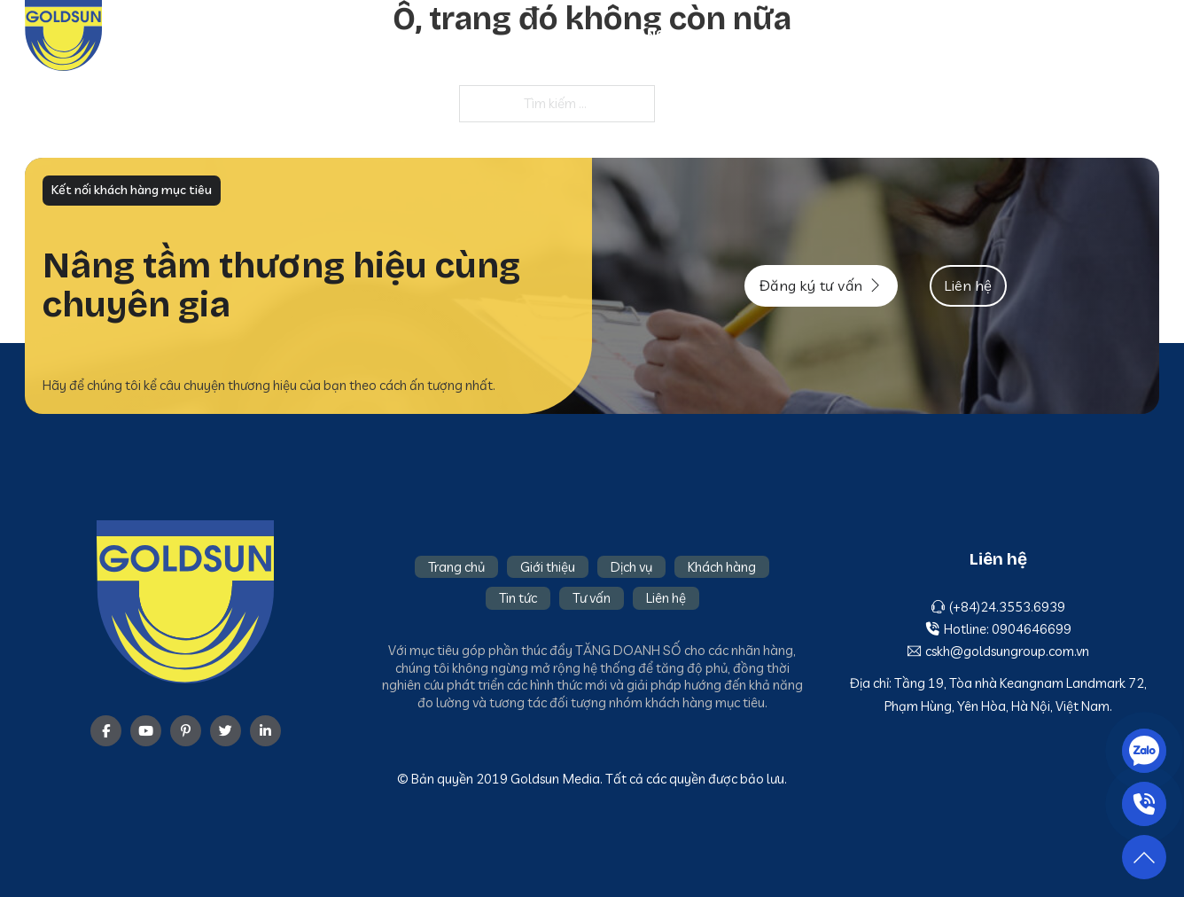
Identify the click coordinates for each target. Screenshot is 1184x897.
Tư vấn (1067, 35)
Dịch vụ (824, 35)
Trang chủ (656, 35)
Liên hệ (1135, 35)
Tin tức (999, 35)
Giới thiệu (746, 35)
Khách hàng (911, 35)
